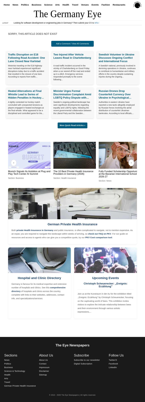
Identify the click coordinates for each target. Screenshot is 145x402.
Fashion (106, 5)
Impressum (44, 367)
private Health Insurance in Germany (34, 230)
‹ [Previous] (13, 163)
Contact (42, 364)
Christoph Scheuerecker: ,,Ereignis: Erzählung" (105, 285)
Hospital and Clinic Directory (39, 278)
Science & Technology (14, 371)
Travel (75, 5)
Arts (57, 5)
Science (48, 5)
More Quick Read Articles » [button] (72, 125)
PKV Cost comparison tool (98, 237)
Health (65, 5)
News (15, 5)
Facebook (113, 364)
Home (7, 5)
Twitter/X (113, 360)
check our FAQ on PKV (99, 234)
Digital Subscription (83, 364)
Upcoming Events (105, 278)
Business (36, 5)
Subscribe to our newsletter (87, 360)
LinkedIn (113, 367)
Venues (85, 5)
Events (95, 5)
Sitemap (43, 375)
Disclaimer (44, 371)
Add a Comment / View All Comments (72, 44)
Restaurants (119, 5)
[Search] (129, 4)
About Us (43, 360)
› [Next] (131, 163)
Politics (25, 5)
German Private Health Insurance (72, 224)
